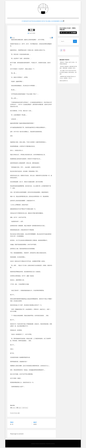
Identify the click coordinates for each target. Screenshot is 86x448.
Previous (13, 37)
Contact (45, 21)
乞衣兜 (57, 21)
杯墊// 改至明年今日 (64, 80)
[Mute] (71, 32)
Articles (24, 21)
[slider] (66, 32)
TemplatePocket (42, 443)
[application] (68, 32)
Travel (31, 21)
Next (50, 37)
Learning (37, 21)
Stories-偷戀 (17, 412)
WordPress (53, 443)
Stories (18, 21)
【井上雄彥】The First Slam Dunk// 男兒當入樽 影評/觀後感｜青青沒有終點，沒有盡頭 (68, 72)
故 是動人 (52, 21)
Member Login (65, 21)
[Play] (61, 32)
